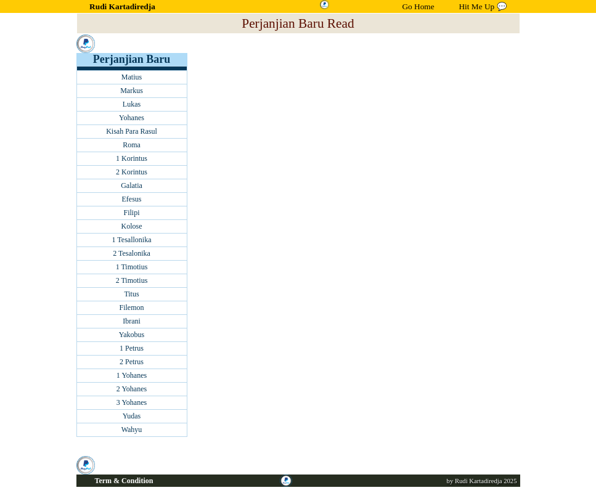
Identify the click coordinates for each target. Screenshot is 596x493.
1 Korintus (131, 158)
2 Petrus (132, 361)
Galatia (131, 185)
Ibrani (132, 321)
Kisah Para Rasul (131, 131)
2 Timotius (132, 280)
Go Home (418, 6)
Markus (131, 90)
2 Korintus (131, 172)
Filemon (131, 307)
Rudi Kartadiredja (122, 6)
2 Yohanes (131, 389)
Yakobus (131, 334)
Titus (131, 294)
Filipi (131, 212)
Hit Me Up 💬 (483, 6)
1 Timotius (132, 267)
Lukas (132, 104)
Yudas (132, 416)
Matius (131, 77)
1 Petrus (132, 348)
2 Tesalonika (131, 253)
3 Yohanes (131, 402)
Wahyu (131, 429)
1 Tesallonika (132, 239)
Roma (132, 145)
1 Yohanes (131, 375)
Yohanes (131, 117)
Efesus (132, 199)
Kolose (131, 226)
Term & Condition (124, 480)
